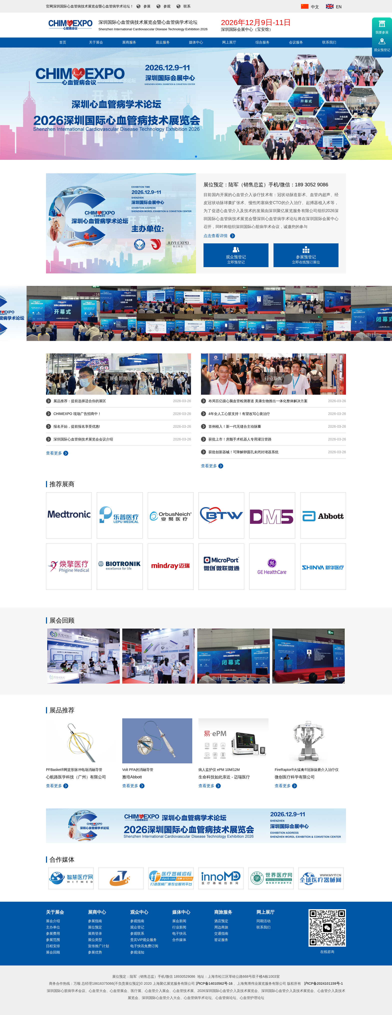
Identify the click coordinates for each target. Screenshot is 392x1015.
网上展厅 (229, 42)
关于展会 (96, 42)
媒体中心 (196, 42)
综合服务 (263, 42)
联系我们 (329, 42)
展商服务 (129, 42)
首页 (62, 42)
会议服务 (296, 42)
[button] (196, 157)
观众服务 (163, 42)
